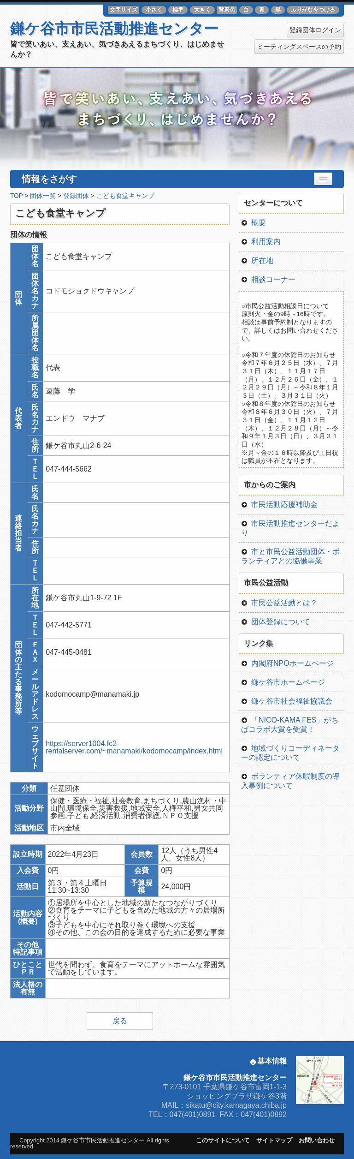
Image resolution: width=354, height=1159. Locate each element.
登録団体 (76, 195)
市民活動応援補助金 (279, 504)
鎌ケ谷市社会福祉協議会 (286, 701)
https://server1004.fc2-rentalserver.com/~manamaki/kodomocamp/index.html (134, 747)
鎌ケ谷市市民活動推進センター (114, 28)
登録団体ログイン (315, 30)
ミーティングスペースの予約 (299, 46)
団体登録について (275, 622)
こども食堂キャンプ (125, 195)
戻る (119, 1021)
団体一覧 (43, 195)
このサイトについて (223, 1140)
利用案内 (261, 241)
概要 (253, 223)
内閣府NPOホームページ (287, 663)
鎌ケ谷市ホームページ (283, 682)
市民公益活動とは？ (279, 603)
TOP (16, 195)
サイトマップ (274, 1140)
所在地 (257, 260)
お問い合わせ (317, 1140)
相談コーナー (268, 279)
